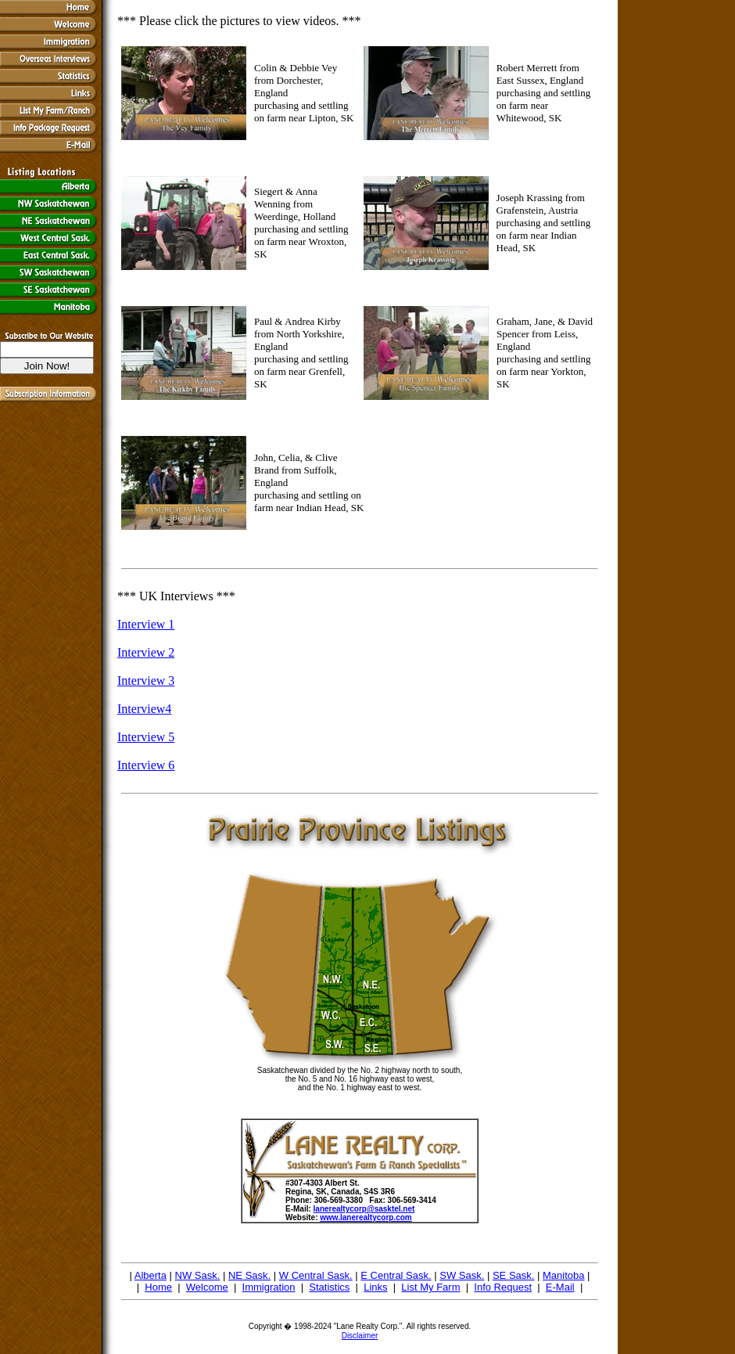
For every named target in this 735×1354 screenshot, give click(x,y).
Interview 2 (145, 652)
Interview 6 (145, 765)
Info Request (503, 1287)
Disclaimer (360, 1335)
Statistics (329, 1287)
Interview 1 (145, 624)
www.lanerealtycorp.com (365, 1217)
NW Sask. (197, 1275)
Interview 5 (145, 737)
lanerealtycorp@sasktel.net (364, 1209)
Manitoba (563, 1275)
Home (158, 1287)
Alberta (150, 1275)
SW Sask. (461, 1275)
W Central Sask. (316, 1275)
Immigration (269, 1287)
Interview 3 (145, 680)
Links (375, 1287)
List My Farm (430, 1287)
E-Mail (560, 1287)
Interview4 (144, 708)
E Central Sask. (395, 1275)
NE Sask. (249, 1275)
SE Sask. (513, 1275)
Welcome (207, 1287)
